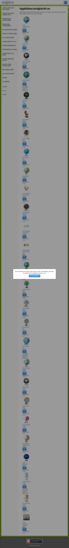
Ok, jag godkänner (34, 275)
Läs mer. (44, 273)
